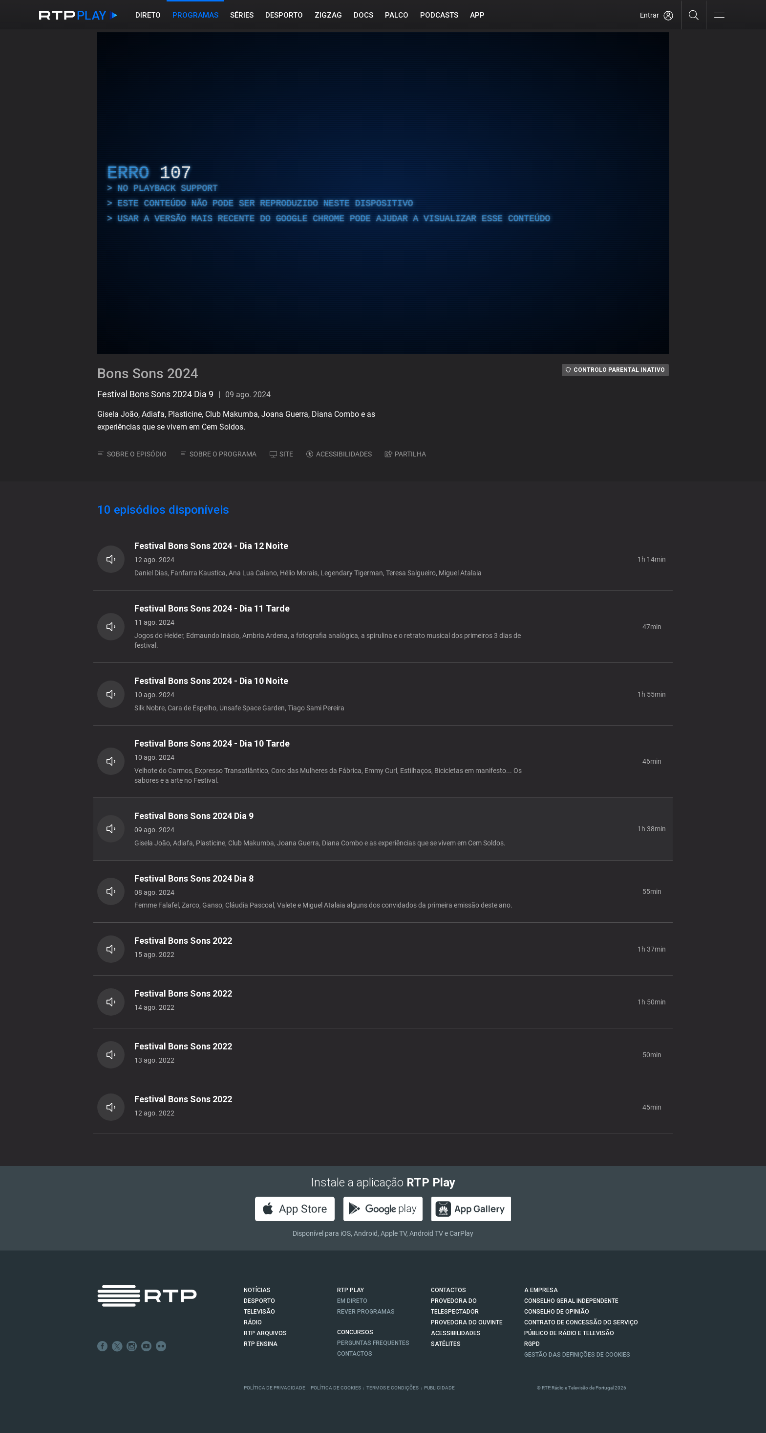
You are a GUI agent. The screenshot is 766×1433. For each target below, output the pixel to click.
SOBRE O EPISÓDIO (132, 454)
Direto (148, 15)
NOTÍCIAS (257, 1290)
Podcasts (439, 15)
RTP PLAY (350, 1290)
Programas (195, 15)
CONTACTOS (448, 1290)
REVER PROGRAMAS (366, 1311)
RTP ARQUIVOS (265, 1333)
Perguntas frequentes (373, 1343)
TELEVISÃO (259, 1311)
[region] (383, 193)
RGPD (532, 1344)
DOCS (363, 15)
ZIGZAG (328, 15)
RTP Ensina (260, 1344)
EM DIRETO (352, 1300)
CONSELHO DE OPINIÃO (556, 1311)
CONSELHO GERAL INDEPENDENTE (571, 1300)
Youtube (146, 1346)
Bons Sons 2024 (147, 373)
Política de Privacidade (274, 1387)
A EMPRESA (541, 1290)
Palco (396, 15)
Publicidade (439, 1387)
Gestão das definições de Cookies (577, 1354)
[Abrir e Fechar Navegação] (719, 16)
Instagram (132, 1346)
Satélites (446, 1344)
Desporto (284, 15)
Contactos (354, 1353)
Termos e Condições (392, 1387)
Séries (242, 15)
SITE (281, 454)
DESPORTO (259, 1300)
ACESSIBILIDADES (339, 454)
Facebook (102, 1346)
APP (477, 15)
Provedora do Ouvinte (467, 1322)
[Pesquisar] (693, 14)
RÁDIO (253, 1322)
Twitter (117, 1346)
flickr (161, 1346)
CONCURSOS (355, 1332)
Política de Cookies (336, 1387)
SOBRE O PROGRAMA (218, 454)
